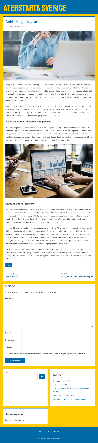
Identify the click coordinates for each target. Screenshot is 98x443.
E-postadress (10, 340)
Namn (8, 333)
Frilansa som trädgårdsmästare (64, 395)
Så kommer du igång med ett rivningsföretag (69, 399)
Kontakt (56, 431)
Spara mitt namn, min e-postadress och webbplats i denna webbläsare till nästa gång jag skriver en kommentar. (46, 354)
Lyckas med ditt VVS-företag (63, 385)
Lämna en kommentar (15, 27)
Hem (40, 431)
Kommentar (10, 299)
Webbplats (8, 347)
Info (48, 431)
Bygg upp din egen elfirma (62, 381)
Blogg (9, 265)
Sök (6, 372)
